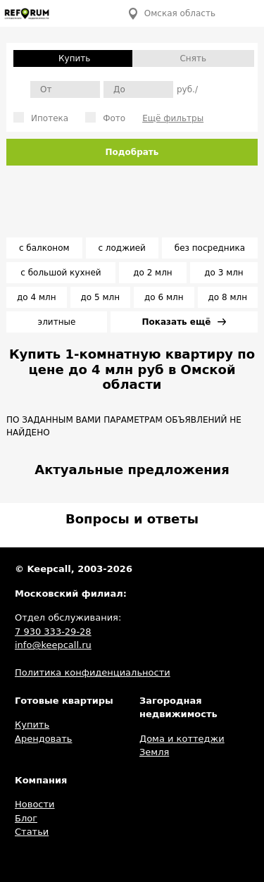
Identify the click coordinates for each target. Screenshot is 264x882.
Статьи (32, 831)
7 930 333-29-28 (53, 631)
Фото (105, 117)
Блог (26, 818)
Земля (154, 752)
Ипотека (40, 117)
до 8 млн (227, 297)
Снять (193, 58)
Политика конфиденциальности (92, 672)
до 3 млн (223, 273)
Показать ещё (184, 322)
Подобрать (132, 152)
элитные (57, 322)
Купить (32, 724)
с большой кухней (60, 273)
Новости (35, 804)
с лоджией (122, 248)
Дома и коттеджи (182, 738)
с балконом (44, 248)
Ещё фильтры (172, 118)
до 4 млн (36, 297)
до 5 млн (100, 297)
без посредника (210, 248)
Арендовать (43, 738)
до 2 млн (152, 273)
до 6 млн (163, 297)
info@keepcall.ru (53, 645)
